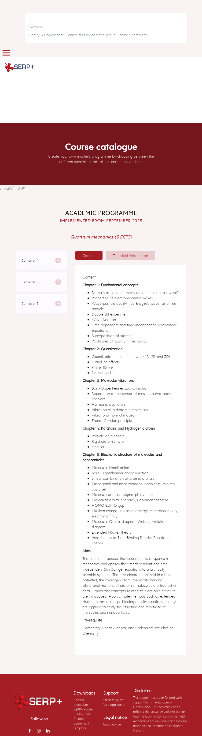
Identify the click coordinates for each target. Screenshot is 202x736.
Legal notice (112, 724)
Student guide (113, 700)
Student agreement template (81, 723)
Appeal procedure (80, 702)
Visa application (114, 704)
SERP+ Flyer (82, 714)
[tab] (89, 255)
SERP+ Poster (83, 709)
